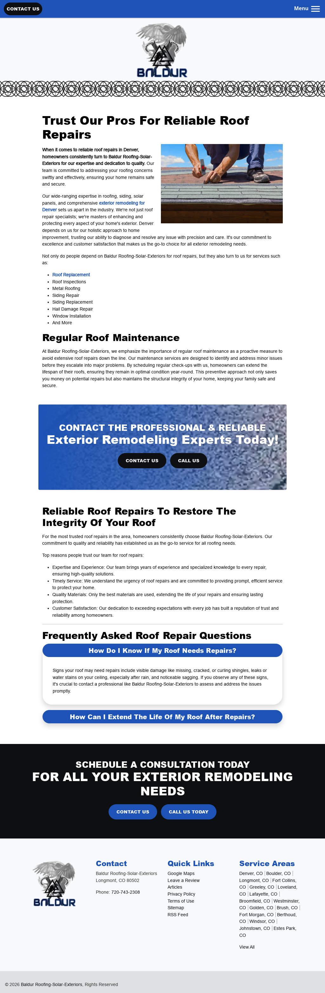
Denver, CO (251, 873)
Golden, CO (261, 907)
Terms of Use (181, 901)
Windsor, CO (262, 921)
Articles (175, 887)
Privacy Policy (181, 894)
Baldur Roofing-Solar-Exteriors (51, 984)
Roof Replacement (71, 274)
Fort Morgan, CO (256, 914)
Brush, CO (287, 907)
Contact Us (23, 8)
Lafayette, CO (263, 894)
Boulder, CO (278, 873)
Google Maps (181, 873)
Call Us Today (189, 811)
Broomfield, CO (254, 901)
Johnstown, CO (254, 928)
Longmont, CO (254, 880)
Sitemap (176, 907)
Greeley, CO (261, 887)
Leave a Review (184, 880)
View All (247, 947)
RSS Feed (178, 914)
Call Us (188, 460)
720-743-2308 (125, 892)
